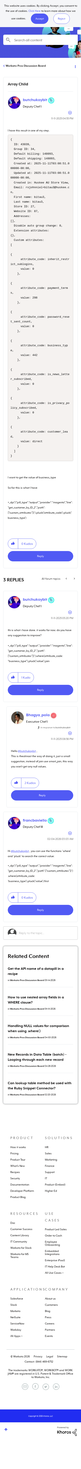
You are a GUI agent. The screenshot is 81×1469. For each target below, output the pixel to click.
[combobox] (40, 40)
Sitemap (62, 1385)
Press (48, 1346)
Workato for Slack (21, 1276)
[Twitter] (46, 1415)
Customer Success (21, 1258)
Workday (15, 1358)
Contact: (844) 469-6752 (39, 1390)
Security (15, 1207)
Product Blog (18, 1225)
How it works (18, 1176)
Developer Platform (22, 1219)
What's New (17, 1194)
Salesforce (16, 1327)
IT (46, 1207)
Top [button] (6, 1458)
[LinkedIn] (56, 1415)
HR (46, 1176)
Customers (51, 1333)
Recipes (15, 1201)
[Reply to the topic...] (46, 962)
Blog (47, 1339)
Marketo (15, 1339)
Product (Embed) (55, 1213)
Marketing (51, 1188)
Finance (49, 1194)
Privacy (38, 1385)
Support (50, 1201)
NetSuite (15, 1346)
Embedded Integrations (52, 1281)
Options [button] (75, 66)
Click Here (35, 10)
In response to (55, 756)
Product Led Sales (56, 1258)
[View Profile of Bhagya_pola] (38, 744)
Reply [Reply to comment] (40, 718)
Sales (48, 1182)
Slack (13, 1333)
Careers (49, 1352)
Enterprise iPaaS (55, 1289)
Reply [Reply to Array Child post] (40, 585)
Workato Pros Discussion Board (26, 65)
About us (50, 1327)
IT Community (18, 1270)
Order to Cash (53, 1264)
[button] (39, 19)
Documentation (19, 1213)
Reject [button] (61, 18)
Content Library (19, 1264)
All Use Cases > (54, 1301)
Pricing (14, 1182)
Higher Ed (51, 1219)
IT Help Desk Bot (55, 1295)
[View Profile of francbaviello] (35, 849)
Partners (50, 1358)
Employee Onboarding (52, 1272)
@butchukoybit (27, 779)
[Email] (25, 1415)
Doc (12, 1251)
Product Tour (17, 1188)
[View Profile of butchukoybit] (35, 100)
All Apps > (16, 1364)
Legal (49, 1385)
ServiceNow (17, 1352)
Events (49, 1364)
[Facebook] (35, 1415)
